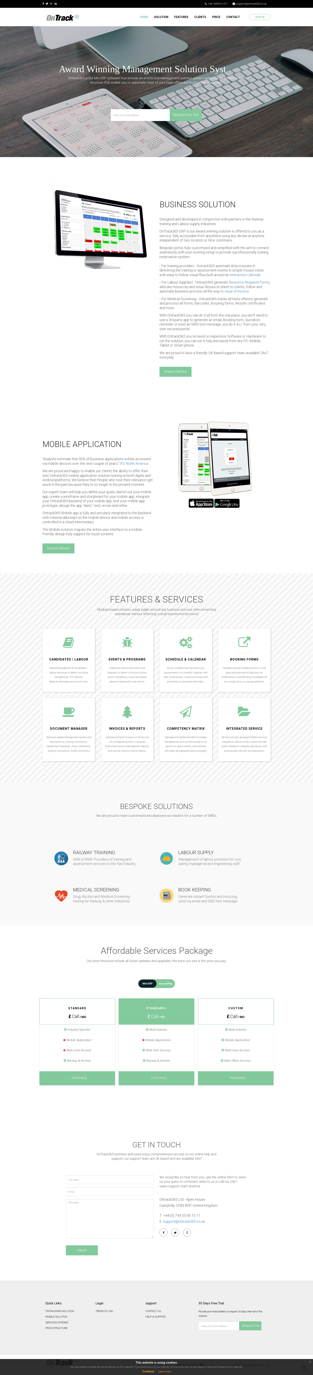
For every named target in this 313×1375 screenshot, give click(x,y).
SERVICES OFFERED (56, 1321)
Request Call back (175, 371)
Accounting (165, 982)
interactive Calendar (245, 275)
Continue (148, 1371)
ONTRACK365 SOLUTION (59, 1310)
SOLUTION (161, 17)
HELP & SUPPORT (155, 1316)
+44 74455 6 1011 (216, 3)
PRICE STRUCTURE (56, 1327)
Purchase (77, 1077)
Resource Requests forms (249, 282)
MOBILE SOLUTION (56, 1316)
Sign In (259, 17)
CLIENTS (200, 17)
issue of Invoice (237, 291)
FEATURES (181, 17)
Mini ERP (147, 982)
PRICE (216, 17)
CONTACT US (153, 1310)
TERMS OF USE (104, 1310)
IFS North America (134, 463)
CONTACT (233, 17)
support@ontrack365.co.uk (250, 3)
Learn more (164, 1371)
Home (144, 17)
